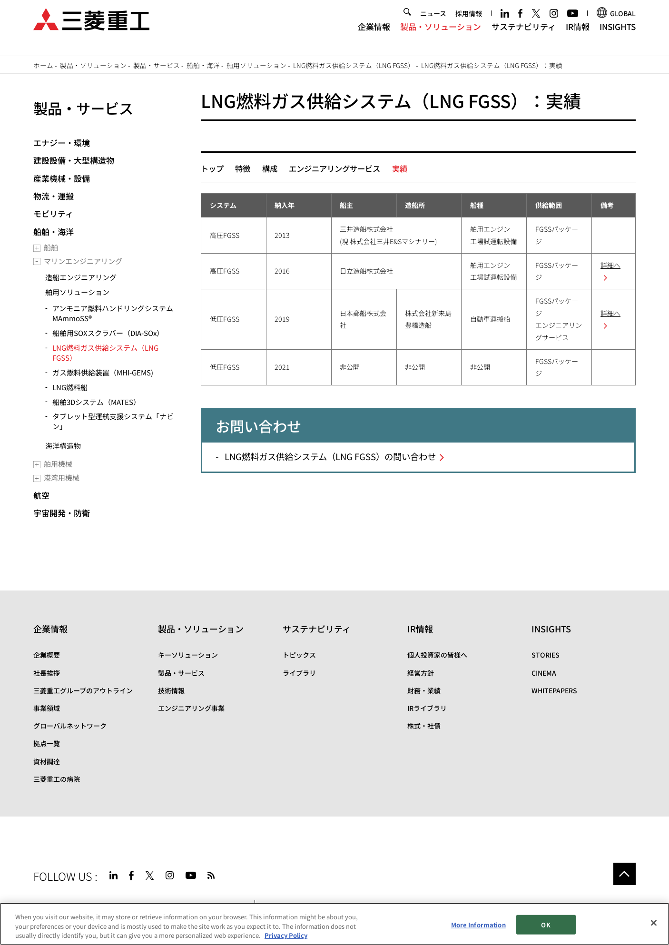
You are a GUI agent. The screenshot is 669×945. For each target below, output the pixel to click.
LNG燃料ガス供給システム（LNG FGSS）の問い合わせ (330, 456)
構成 (269, 168)
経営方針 (420, 673)
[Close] (653, 922)
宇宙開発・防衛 (61, 513)
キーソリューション (188, 655)
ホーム (43, 65)
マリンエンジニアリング (83, 261)
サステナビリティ (524, 35)
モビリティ (53, 213)
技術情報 (171, 690)
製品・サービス (156, 65)
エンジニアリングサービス (334, 168)
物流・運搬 (53, 196)
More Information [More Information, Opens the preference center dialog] (478, 924)
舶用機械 (58, 464)
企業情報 (374, 35)
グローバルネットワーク (70, 725)
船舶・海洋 (203, 65)
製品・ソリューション (440, 35)
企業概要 (46, 655)
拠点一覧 (46, 743)
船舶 (51, 247)
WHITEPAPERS (554, 690)
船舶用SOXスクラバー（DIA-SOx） (108, 333)
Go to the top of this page (624, 874)
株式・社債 (424, 725)
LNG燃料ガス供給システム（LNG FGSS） (353, 65)
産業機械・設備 (61, 178)
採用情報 (468, 22)
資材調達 (46, 761)
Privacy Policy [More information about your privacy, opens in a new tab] (286, 935)
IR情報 (578, 35)
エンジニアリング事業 (191, 708)
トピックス (299, 655)
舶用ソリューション (256, 65)
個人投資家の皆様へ (437, 655)
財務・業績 (424, 690)
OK (545, 924)
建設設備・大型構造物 (73, 160)
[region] (334, 924)
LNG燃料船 (70, 387)
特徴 (242, 168)
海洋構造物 (63, 446)
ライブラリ (299, 673)
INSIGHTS (618, 35)
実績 (399, 168)
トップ (212, 168)
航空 (41, 495)
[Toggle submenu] (36, 248)
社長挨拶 (46, 673)
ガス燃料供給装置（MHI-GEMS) (102, 372)
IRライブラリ (427, 708)
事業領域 (46, 708)
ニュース (433, 22)
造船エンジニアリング (81, 277)
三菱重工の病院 (56, 779)
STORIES (545, 655)
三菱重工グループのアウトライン (83, 690)
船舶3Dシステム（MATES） (96, 402)
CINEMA (543, 673)
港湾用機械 (61, 477)
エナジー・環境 (61, 142)
